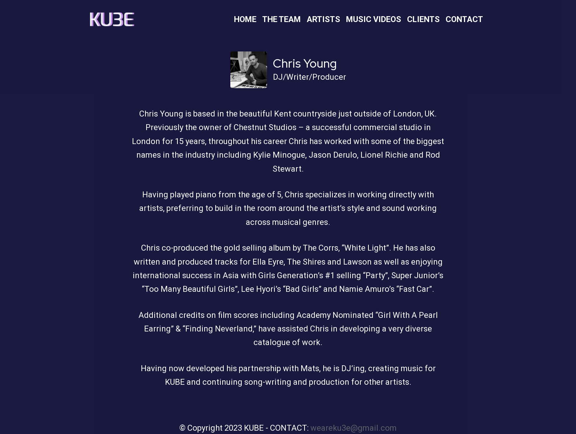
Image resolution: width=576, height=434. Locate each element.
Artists (323, 19)
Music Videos (373, 19)
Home (245, 19)
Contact (464, 19)
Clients (423, 19)
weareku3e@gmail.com (353, 428)
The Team (281, 19)
